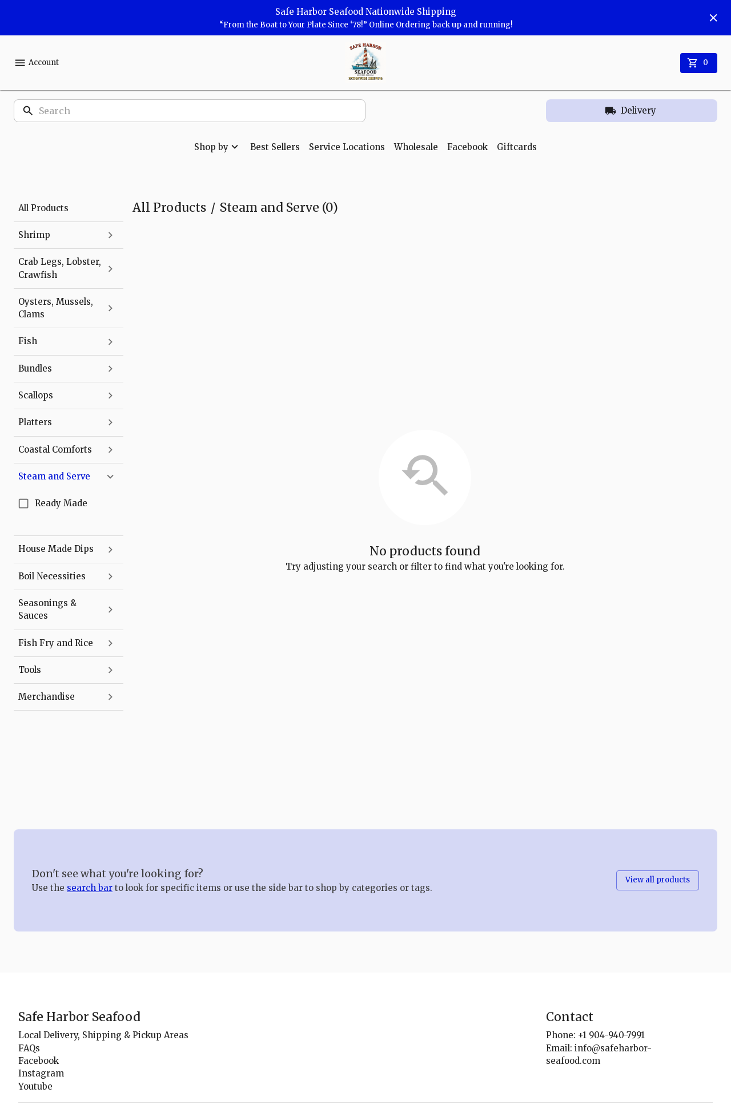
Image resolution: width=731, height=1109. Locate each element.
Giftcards (517, 147)
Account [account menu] (36, 63)
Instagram (41, 1073)
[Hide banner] (713, 18)
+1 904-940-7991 (611, 1035)
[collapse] (110, 476)
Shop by (217, 146)
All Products (169, 207)
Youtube (35, 1086)
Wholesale (416, 147)
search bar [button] (90, 887)
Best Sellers (275, 147)
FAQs (29, 1048)
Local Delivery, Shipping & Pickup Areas (103, 1035)
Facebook (467, 147)
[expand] (110, 235)
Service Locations (347, 147)
